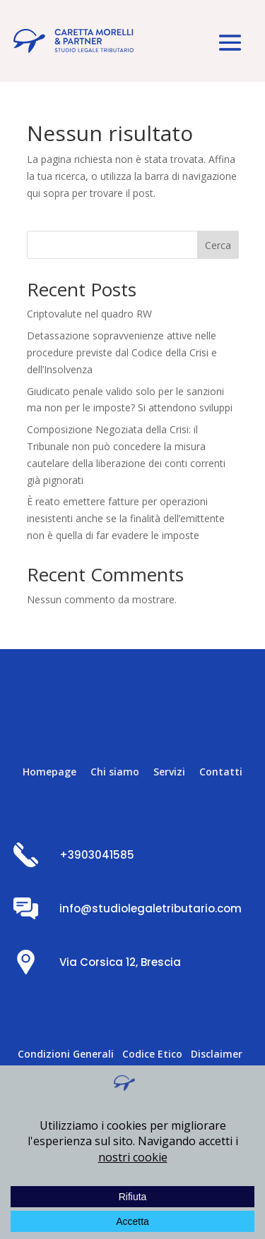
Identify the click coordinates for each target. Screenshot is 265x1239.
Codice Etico (152, 1053)
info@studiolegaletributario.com (150, 908)
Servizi (169, 771)
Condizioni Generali (66, 1053)
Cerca (218, 245)
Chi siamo (114, 771)
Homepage (49, 771)
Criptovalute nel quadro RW (89, 313)
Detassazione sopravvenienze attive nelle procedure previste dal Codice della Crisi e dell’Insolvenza (122, 352)
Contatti (220, 771)
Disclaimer (216, 1053)
